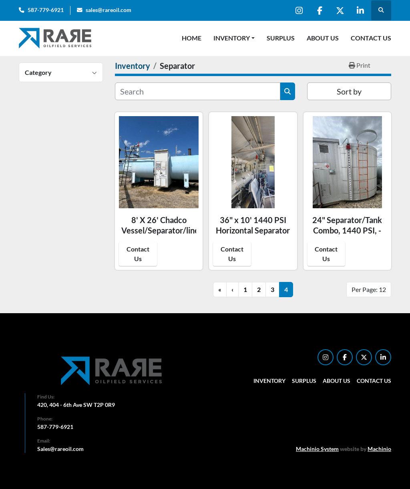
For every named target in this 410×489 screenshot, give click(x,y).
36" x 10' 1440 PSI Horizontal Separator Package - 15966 (253, 230)
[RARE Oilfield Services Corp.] (112, 370)
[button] (234, 38)
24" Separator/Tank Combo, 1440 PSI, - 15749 (347, 230)
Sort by (349, 91)
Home (191, 38)
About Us (323, 38)
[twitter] (340, 10)
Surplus (281, 38)
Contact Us (371, 38)
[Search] (197, 91)
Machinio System (317, 448)
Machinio (379, 448)
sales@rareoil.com (108, 10)
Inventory (231, 38)
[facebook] (320, 10)
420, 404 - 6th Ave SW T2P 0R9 (76, 404)
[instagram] (299, 10)
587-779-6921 (46, 10)
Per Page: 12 (369, 289)
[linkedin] (360, 10)
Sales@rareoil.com (60, 448)
